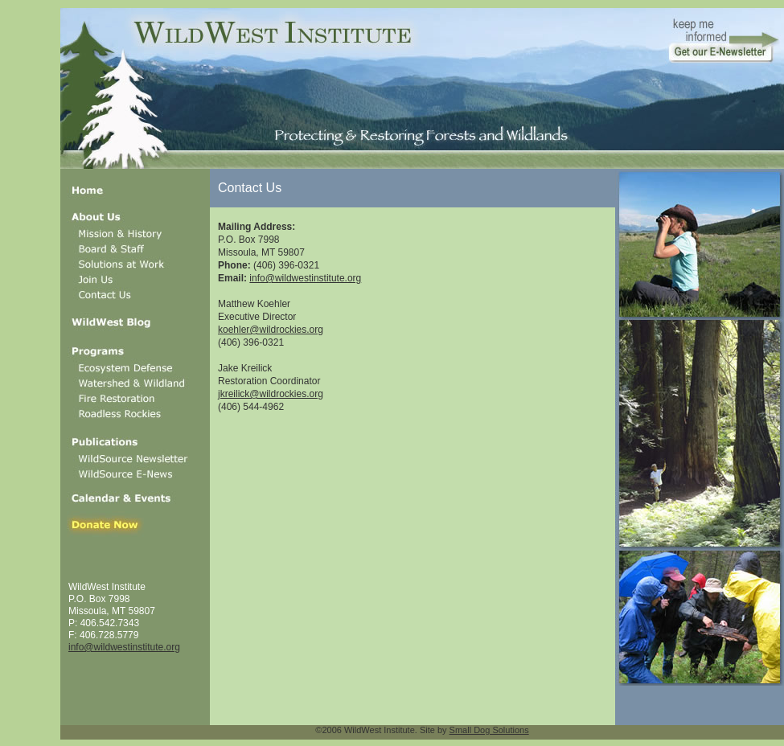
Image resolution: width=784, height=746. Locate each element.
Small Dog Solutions (489, 730)
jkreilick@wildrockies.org (270, 394)
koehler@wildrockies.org (270, 329)
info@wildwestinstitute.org (124, 647)
